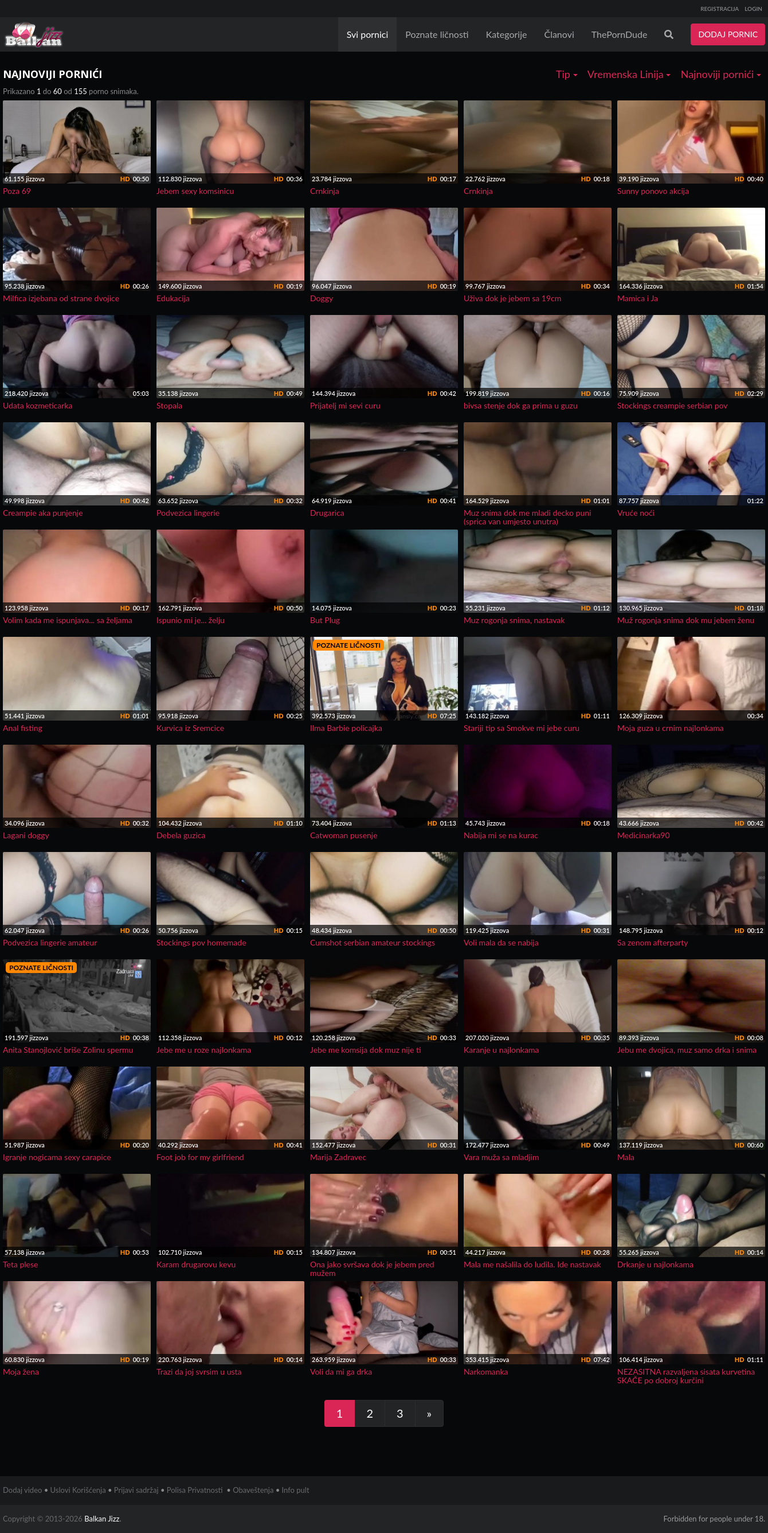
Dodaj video (22, 1490)
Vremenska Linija (629, 74)
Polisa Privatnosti (195, 1490)
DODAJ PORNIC (728, 34)
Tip (567, 74)
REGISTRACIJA (719, 8)
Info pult (295, 1490)
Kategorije (506, 34)
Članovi (559, 34)
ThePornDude (619, 34)
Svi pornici (368, 34)
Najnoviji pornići (721, 74)
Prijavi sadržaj (136, 1490)
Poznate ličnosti (436, 34)
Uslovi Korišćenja (78, 1490)
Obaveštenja (253, 1490)
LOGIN (753, 8)
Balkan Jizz (101, 1518)
